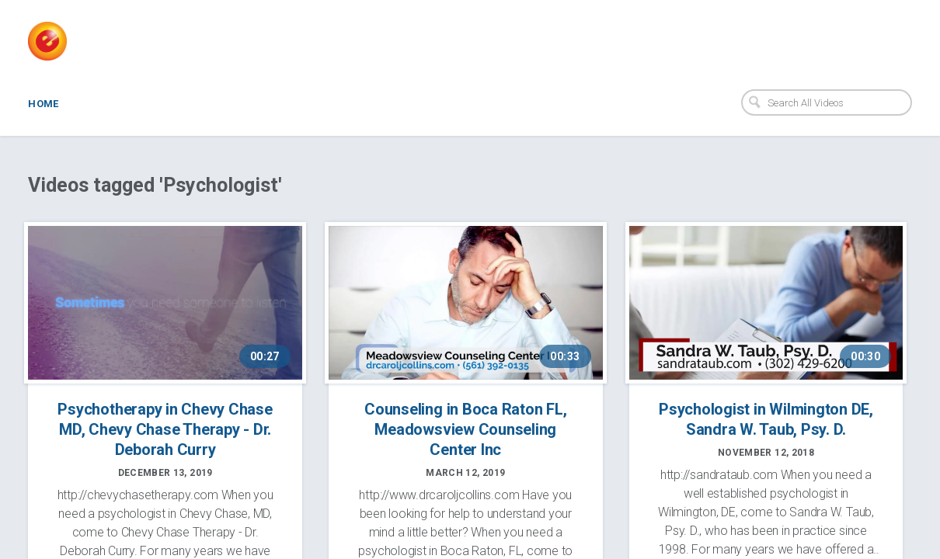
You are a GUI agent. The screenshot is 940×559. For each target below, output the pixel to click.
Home (43, 103)
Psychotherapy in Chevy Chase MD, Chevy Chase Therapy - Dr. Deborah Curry (164, 429)
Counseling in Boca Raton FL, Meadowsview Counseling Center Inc (465, 429)
